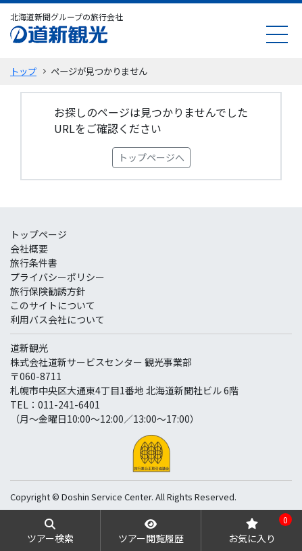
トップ (23, 71)
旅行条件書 (33, 262)
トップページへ (151, 157)
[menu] (277, 34)
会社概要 (29, 248)
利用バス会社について (57, 319)
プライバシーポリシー (57, 277)
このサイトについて (52, 305)
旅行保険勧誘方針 (48, 291)
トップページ (38, 234)
